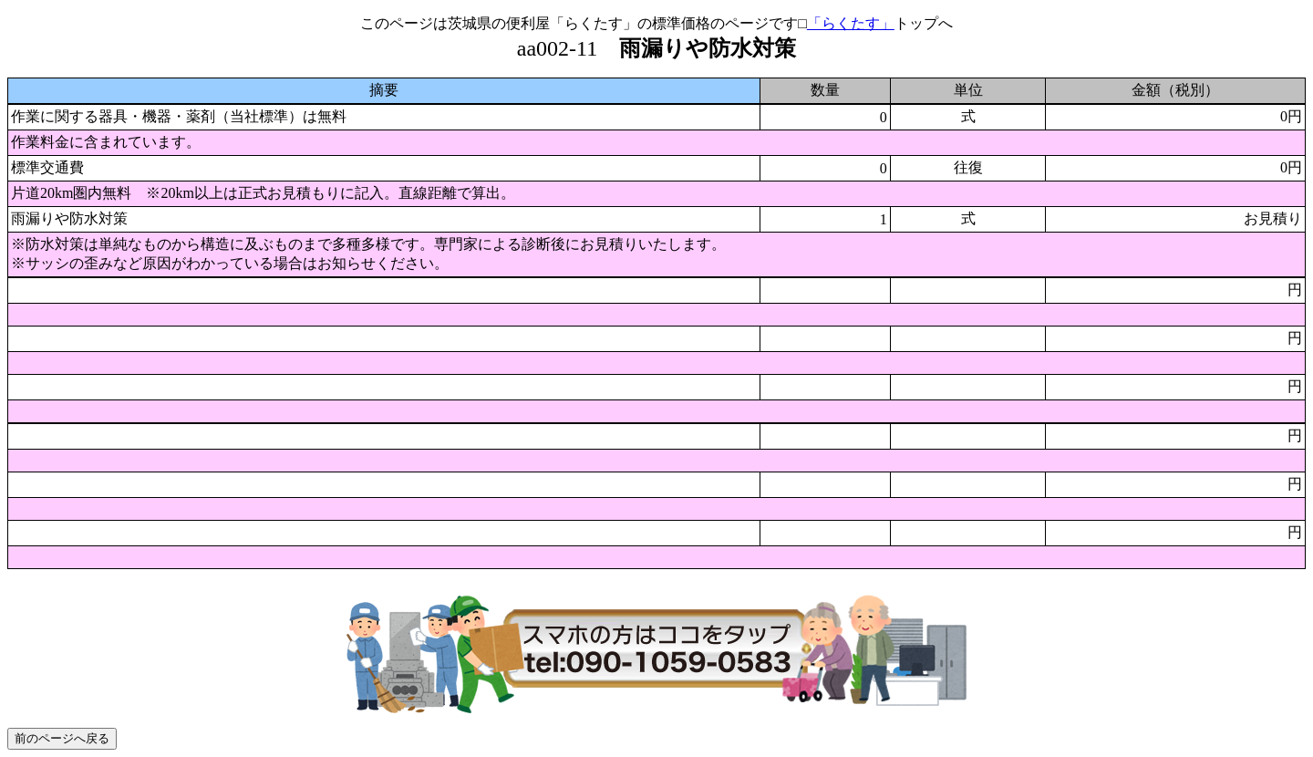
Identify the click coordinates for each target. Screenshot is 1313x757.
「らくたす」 (850, 23)
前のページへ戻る (62, 738)
